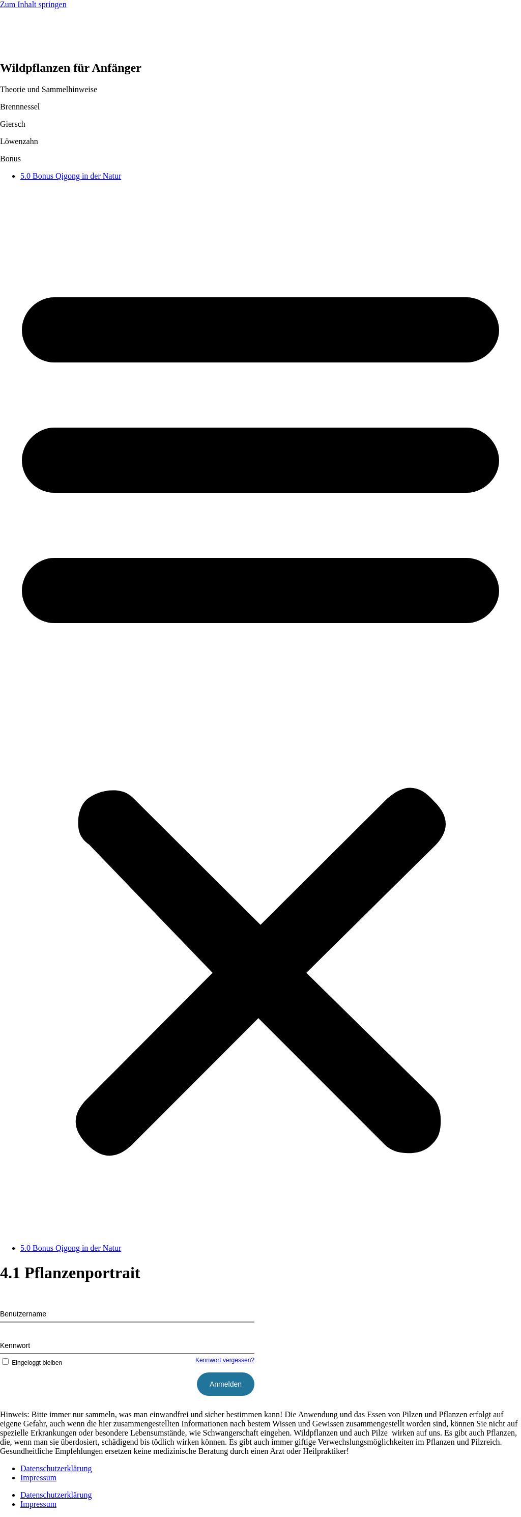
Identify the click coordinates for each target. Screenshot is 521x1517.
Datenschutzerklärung (56, 1468)
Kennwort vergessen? (224, 1360)
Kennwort (15, 1345)
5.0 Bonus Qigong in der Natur (70, 176)
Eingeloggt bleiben (31, 1362)
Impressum (38, 1477)
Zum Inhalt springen (33, 4)
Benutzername (23, 1314)
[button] (260, 712)
